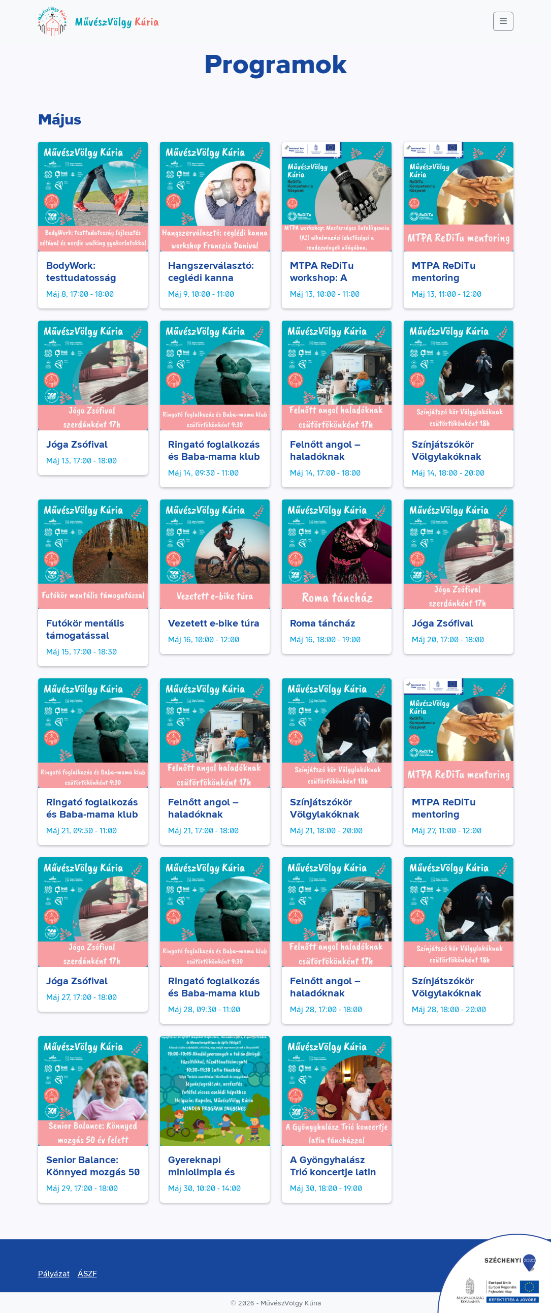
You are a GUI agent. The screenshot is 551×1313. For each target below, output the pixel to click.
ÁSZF (87, 1274)
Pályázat (54, 1274)
